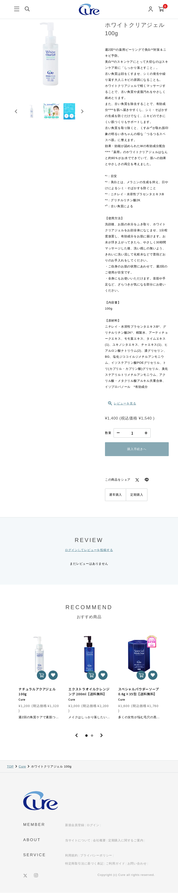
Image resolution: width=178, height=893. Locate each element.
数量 (108, 433)
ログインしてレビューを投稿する (89, 550)
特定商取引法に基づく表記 (84, 863)
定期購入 (136, 494)
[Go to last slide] (16, 113)
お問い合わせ (137, 863)
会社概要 (99, 840)
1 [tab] (86, 735)
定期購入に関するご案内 (125, 840)
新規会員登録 (74, 825)
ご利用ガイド (115, 863)
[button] (32, 113)
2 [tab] (92, 735)
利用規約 (71, 855)
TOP (10, 766)
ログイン (93, 825)
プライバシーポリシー (96, 855)
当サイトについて (78, 840)
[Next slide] (82, 113)
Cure (22, 766)
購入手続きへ (136, 449)
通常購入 (115, 494)
